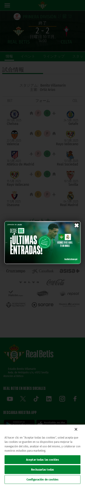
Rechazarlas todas (42, 469)
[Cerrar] (76, 429)
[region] (42, 455)
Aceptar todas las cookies (42, 459)
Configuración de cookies (42, 479)
